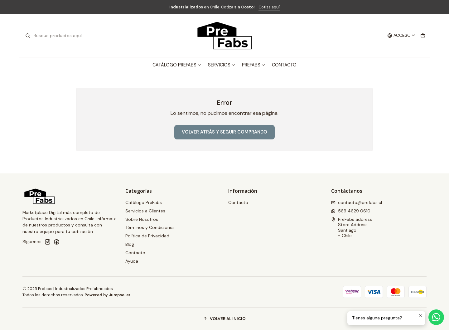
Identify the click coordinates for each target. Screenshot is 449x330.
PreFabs (253, 65)
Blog (129, 244)
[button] (224, 319)
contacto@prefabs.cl (356, 202)
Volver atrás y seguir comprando (224, 132)
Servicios (221, 65)
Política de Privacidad (147, 236)
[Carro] (423, 35)
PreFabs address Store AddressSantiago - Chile (351, 227)
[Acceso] (401, 35)
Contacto (284, 65)
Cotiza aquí (269, 7)
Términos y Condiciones (150, 227)
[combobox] (56, 35)
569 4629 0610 (350, 211)
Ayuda (131, 261)
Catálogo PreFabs (176, 65)
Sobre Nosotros (141, 219)
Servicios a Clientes (145, 211)
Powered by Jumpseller (107, 295)
